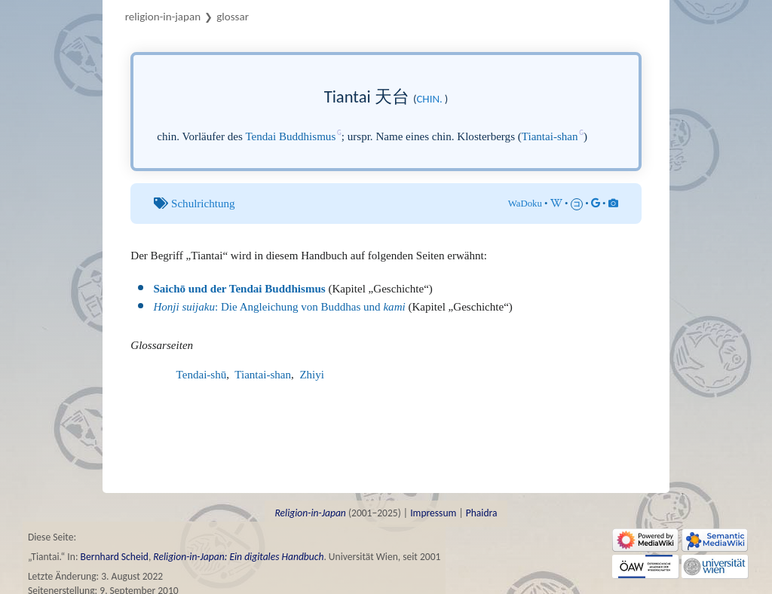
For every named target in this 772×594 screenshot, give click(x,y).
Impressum (433, 513)
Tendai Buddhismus (290, 136)
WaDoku (525, 203)
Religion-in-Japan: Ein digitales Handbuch (238, 556)
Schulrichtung (203, 203)
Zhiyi (311, 375)
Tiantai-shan (550, 136)
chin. (429, 99)
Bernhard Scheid (115, 556)
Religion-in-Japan (163, 16)
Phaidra (482, 513)
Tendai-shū (201, 375)
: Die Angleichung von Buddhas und (279, 307)
